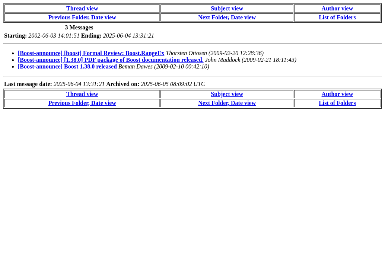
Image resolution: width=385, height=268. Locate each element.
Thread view (82, 8)
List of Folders (337, 17)
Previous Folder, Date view (82, 17)
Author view (337, 8)
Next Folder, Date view (227, 17)
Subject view (227, 8)
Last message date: (28, 84)
